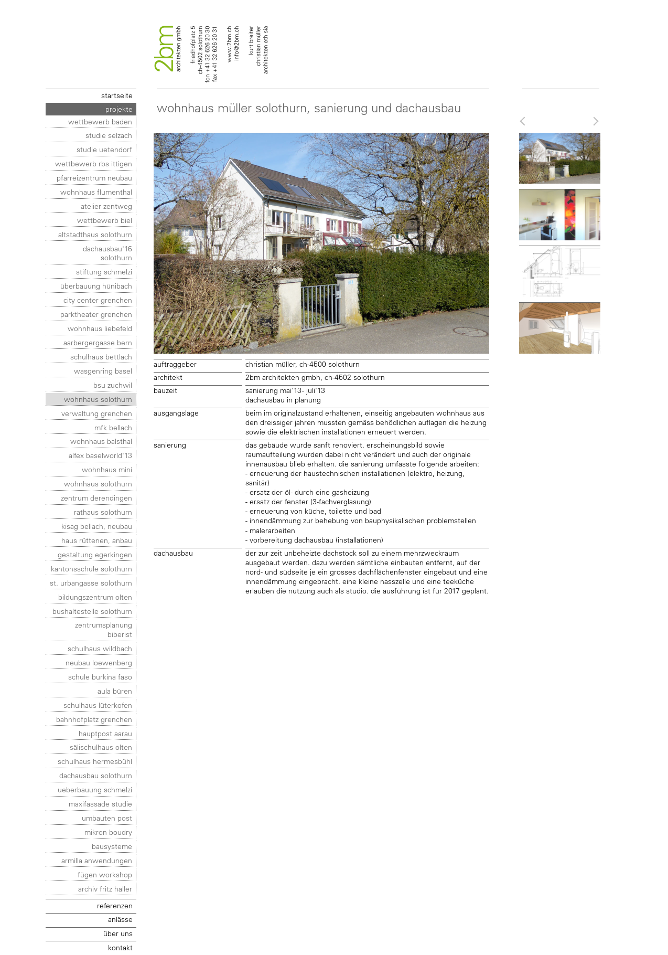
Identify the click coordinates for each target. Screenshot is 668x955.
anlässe (120, 919)
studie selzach (108, 135)
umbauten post (107, 817)
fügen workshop (105, 874)
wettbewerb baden (100, 121)
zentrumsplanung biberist (103, 629)
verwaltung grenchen (96, 413)
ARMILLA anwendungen (96, 860)
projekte (119, 108)
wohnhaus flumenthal (96, 191)
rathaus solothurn (103, 511)
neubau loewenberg (99, 662)
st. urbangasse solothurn (91, 582)
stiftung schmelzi (104, 271)
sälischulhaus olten (101, 746)
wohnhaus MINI (107, 469)
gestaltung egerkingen (95, 554)
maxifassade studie (100, 803)
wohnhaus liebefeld (100, 328)
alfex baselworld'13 (100, 455)
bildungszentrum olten (95, 596)
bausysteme (112, 846)
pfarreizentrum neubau (94, 177)
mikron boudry (108, 831)
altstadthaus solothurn (95, 234)
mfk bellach (113, 427)
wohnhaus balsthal (101, 441)
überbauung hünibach (96, 285)
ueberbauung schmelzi (95, 789)
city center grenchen (97, 299)
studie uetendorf (104, 149)
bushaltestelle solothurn (92, 611)
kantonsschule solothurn (91, 568)
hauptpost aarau (105, 733)
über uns (118, 933)
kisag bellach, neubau (96, 526)
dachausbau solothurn (95, 775)
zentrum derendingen (96, 497)
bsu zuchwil (112, 384)
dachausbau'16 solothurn (107, 253)
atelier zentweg (106, 205)
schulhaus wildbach (100, 648)
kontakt (120, 947)
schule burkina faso (100, 676)
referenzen (115, 905)
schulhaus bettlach (101, 356)
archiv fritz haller (105, 888)
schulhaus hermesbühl (95, 761)
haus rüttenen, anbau (96, 540)
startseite (117, 95)
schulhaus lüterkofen (97, 705)
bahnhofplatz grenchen (94, 719)
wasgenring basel (103, 370)
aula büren (115, 690)
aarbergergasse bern (97, 342)
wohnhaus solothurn (98, 399)
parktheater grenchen (96, 314)
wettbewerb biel (104, 220)
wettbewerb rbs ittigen (93, 163)
